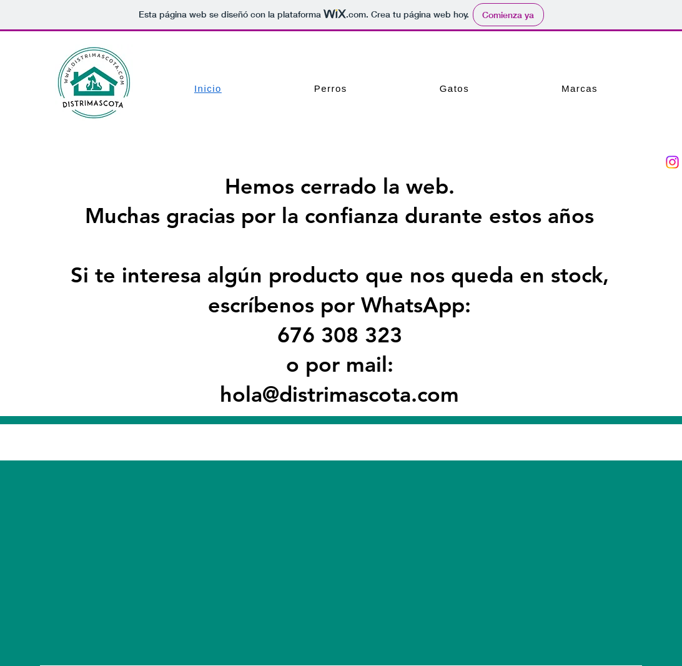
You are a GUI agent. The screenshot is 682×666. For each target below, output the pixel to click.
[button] (330, 88)
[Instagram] (672, 162)
